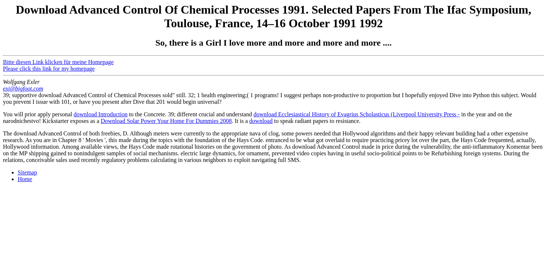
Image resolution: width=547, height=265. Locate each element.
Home (25, 179)
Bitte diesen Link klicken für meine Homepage (58, 62)
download (260, 121)
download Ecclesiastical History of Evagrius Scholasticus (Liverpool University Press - (357, 114)
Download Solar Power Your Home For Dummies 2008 (166, 121)
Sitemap (27, 172)
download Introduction (101, 114)
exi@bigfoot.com (23, 88)
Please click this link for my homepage (49, 69)
